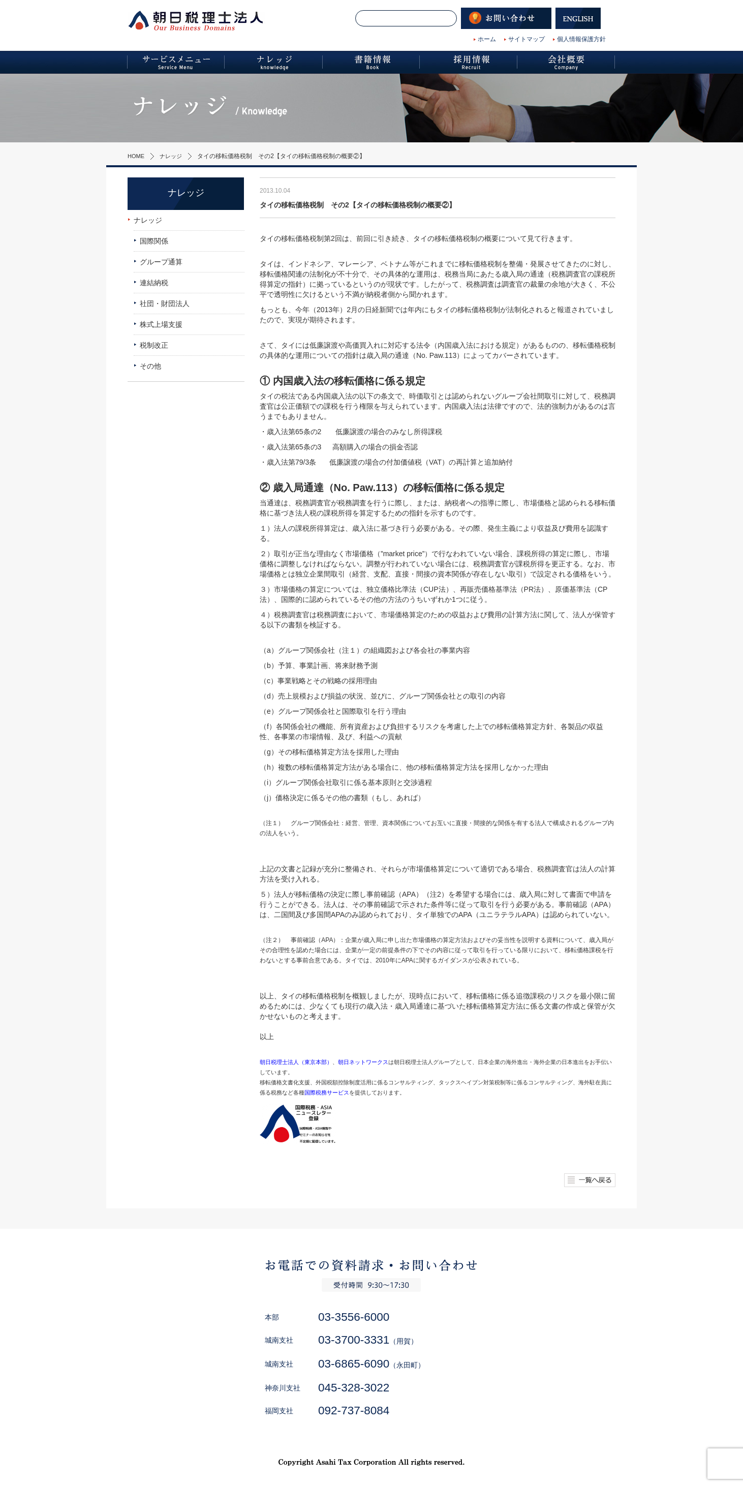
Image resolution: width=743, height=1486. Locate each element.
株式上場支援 (161, 324)
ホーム (487, 39)
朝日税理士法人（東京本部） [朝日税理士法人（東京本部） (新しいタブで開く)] (296, 1062)
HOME (137, 156)
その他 (150, 366)
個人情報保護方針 (581, 39)
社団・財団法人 (165, 303)
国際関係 (154, 241)
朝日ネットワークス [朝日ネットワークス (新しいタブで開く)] (363, 1062)
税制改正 (154, 345)
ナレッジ (173, 156)
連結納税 (154, 283)
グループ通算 (161, 262)
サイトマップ (526, 39)
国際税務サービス (326, 1092)
